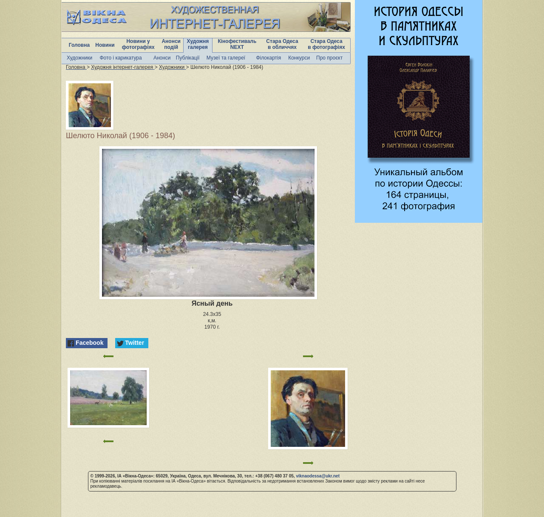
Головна (79, 45)
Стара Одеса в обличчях (282, 44)
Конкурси (299, 58)
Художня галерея (198, 44)
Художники (79, 58)
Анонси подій (171, 44)
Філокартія (268, 58)
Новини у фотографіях (138, 44)
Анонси (162, 58)
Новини (104, 45)
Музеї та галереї (226, 58)
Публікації (188, 58)
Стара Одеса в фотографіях (326, 44)
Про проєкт (329, 58)
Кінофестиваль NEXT (237, 44)
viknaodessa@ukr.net (318, 476)
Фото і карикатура (120, 58)
